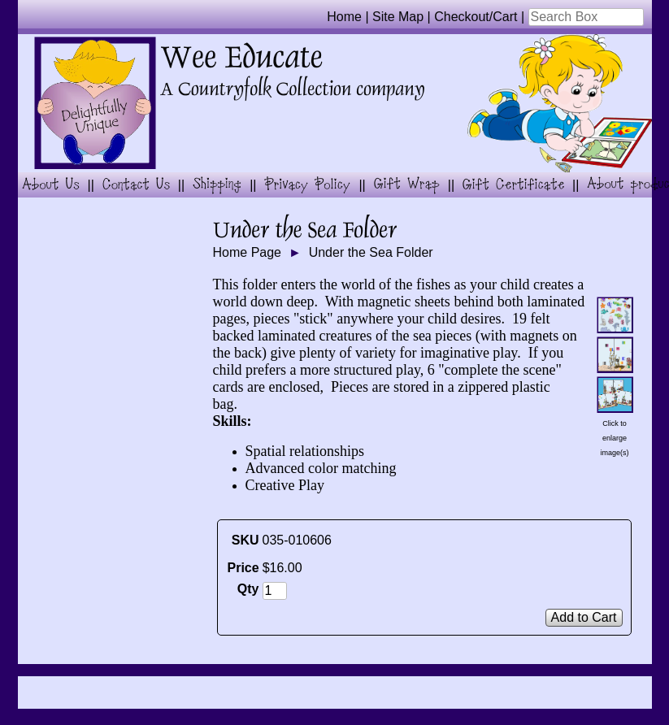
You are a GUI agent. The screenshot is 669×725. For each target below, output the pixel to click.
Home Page (247, 252)
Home (344, 17)
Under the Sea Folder (371, 252)
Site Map (398, 17)
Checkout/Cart (475, 17)
